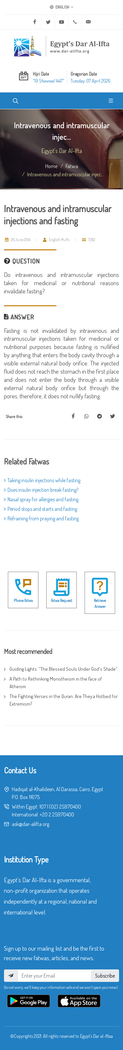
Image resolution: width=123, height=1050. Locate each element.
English (61, 7)
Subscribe (105, 975)
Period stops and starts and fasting (40, 509)
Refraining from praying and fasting (41, 518)
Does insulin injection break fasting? (41, 490)
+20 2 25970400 (57, 814)
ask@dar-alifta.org (30, 824)
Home (51, 165)
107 (42, 806)
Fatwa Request (61, 600)
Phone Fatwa (23, 600)
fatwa (72, 165)
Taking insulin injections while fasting (42, 480)
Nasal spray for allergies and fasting (41, 499)
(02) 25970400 (65, 806)
